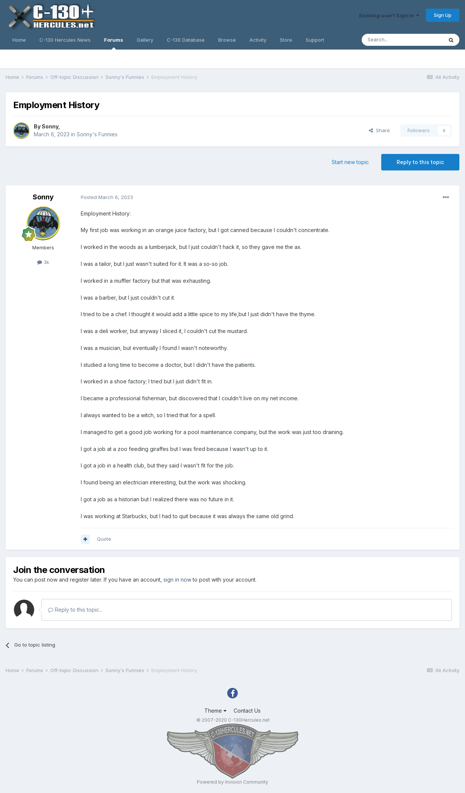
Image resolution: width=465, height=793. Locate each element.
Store (286, 40)
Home (19, 40)
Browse (227, 40)
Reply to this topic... (75, 609)
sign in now (177, 579)
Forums (113, 43)
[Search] (402, 40)
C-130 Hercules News (65, 40)
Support (315, 40)
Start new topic (350, 162)
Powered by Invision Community (232, 782)
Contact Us (247, 710)
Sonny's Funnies (97, 134)
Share (379, 130)
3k (43, 262)
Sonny (50, 126)
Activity (257, 40)
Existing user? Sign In (389, 15)
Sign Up (442, 15)
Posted (107, 197)
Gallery (145, 40)
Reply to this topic (420, 162)
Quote (104, 539)
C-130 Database (186, 40)
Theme (215, 710)
